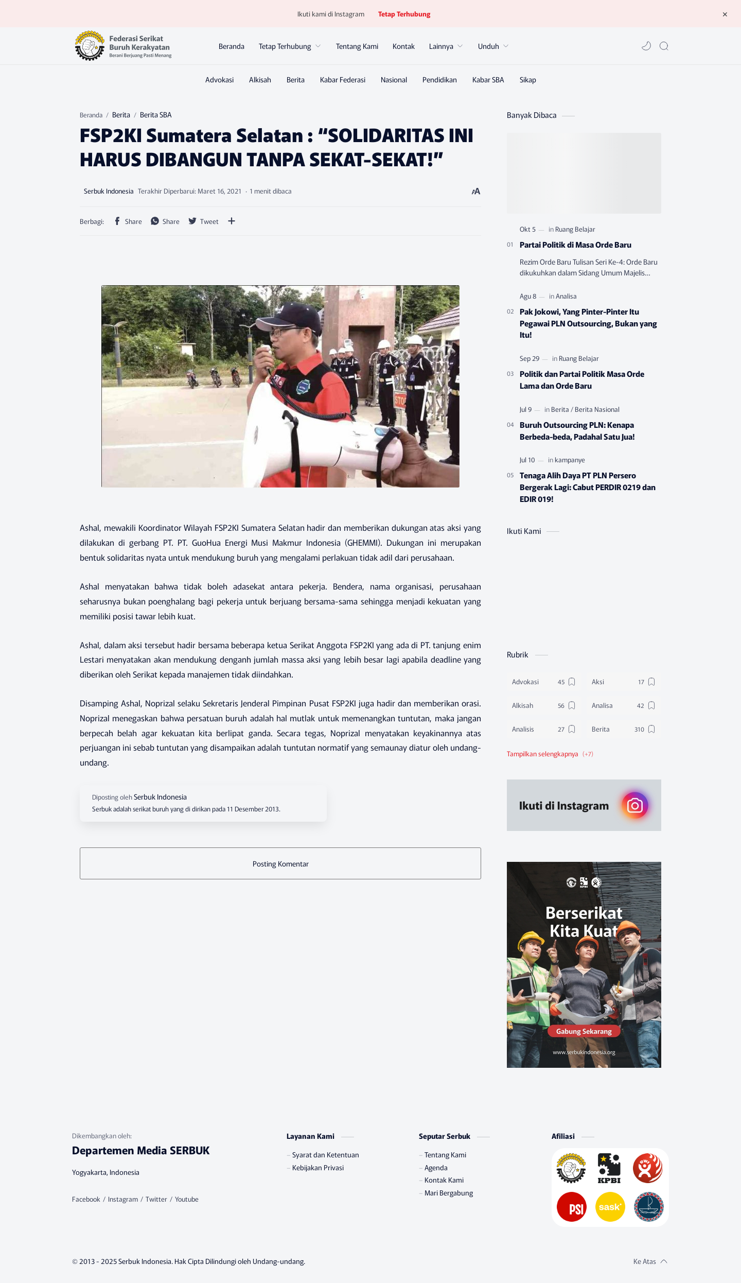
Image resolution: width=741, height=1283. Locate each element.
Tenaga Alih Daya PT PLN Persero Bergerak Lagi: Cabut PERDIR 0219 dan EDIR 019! (588, 486)
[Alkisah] (260, 79)
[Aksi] (624, 681)
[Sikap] (528, 79)
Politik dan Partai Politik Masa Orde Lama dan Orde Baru (582, 379)
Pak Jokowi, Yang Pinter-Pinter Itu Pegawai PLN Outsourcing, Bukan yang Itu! (588, 322)
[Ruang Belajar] (575, 229)
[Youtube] (187, 1199)
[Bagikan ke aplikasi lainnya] (231, 221)
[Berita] (296, 79)
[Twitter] (156, 1199)
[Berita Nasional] (597, 409)
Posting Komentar (281, 863)
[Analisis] (544, 729)
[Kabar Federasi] (342, 79)
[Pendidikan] (439, 79)
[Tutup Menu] (725, 14)
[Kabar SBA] (488, 79)
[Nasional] (394, 79)
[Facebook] (86, 1199)
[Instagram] (123, 1199)
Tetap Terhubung (404, 14)
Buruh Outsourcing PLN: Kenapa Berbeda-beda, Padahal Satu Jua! (577, 430)
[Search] (664, 46)
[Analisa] (566, 296)
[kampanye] (570, 459)
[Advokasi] (219, 79)
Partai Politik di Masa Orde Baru (575, 244)
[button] (646, 46)
